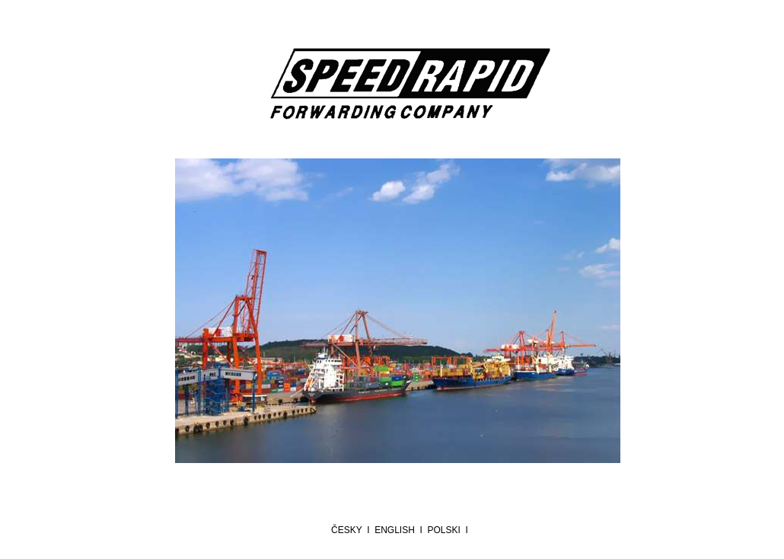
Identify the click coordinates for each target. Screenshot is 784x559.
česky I (352, 530)
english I (400, 530)
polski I (450, 530)
